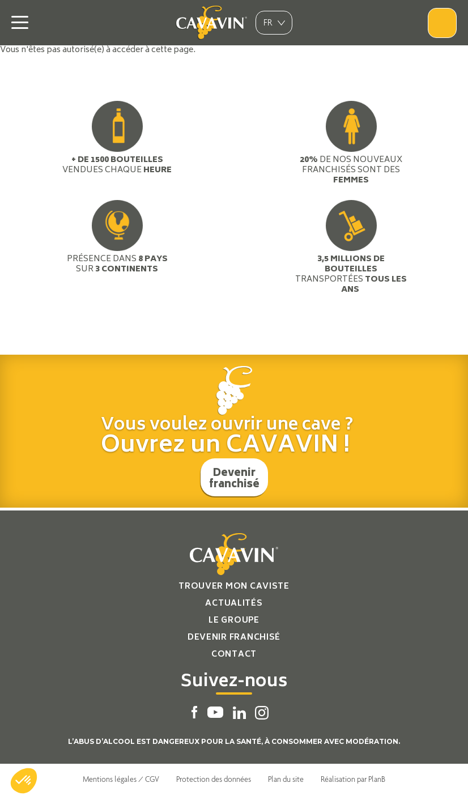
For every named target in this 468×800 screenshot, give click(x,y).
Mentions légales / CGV (121, 779)
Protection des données (213, 779)
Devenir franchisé (234, 479)
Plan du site (286, 779)
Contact (234, 655)
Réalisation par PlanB (353, 779)
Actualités (233, 604)
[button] (23, 780)
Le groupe (234, 621)
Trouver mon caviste (234, 587)
